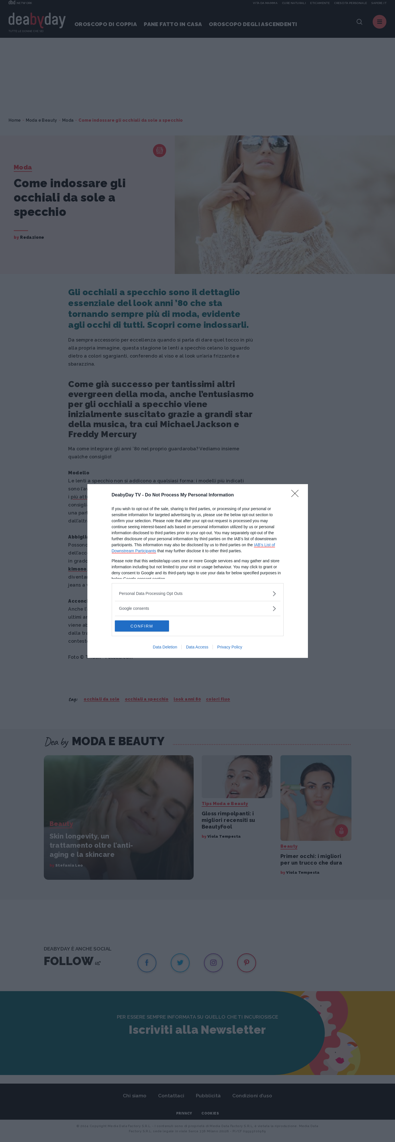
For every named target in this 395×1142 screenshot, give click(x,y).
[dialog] (197, 571)
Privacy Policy (229, 647)
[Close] (296, 495)
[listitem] (197, 594)
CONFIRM (142, 626)
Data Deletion (165, 647)
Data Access (197, 647)
